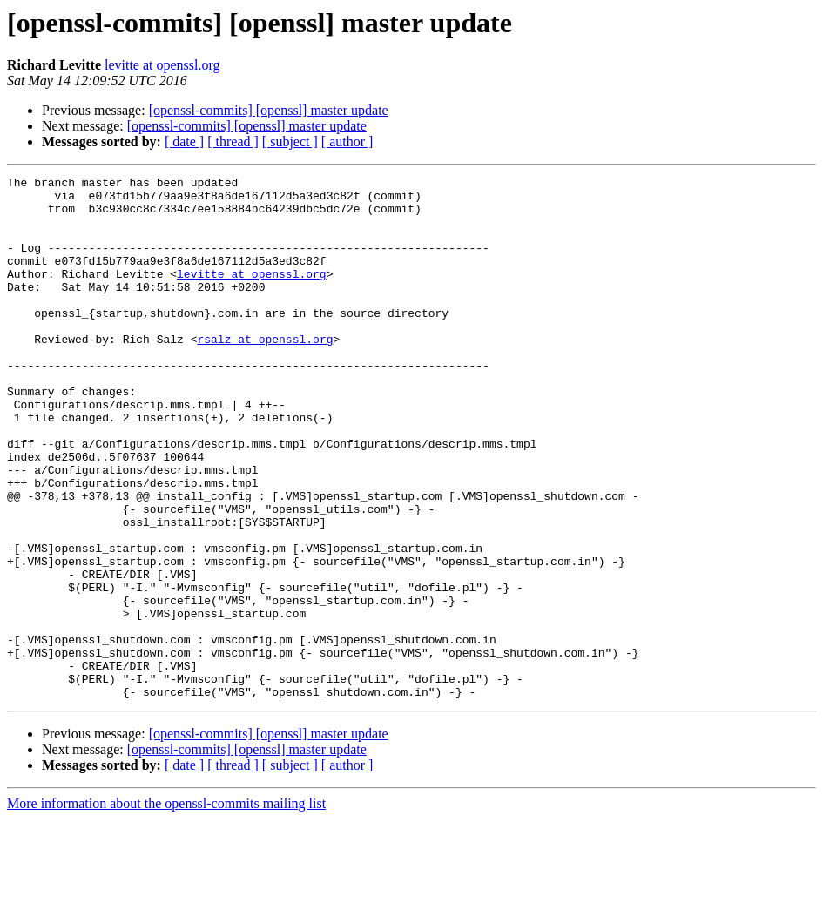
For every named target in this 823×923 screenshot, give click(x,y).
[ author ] (347, 141)
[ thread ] (233, 141)
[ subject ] (290, 141)
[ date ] (184, 141)
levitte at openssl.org (162, 64)
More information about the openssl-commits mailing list (166, 907)
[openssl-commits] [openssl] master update (268, 110)
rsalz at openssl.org (265, 373)
